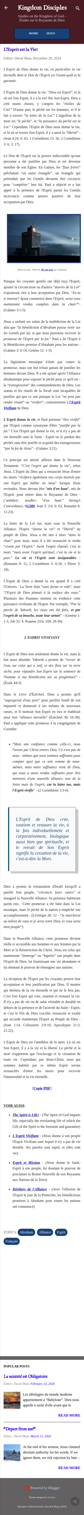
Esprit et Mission (26, 1163)
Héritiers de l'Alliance (30, 1189)
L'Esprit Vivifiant (26, 1136)
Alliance (45, 1232)
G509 (30, 506)
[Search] (77, 9)
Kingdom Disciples (42, 8)
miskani (51, 1497)
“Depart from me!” (19, 1429)
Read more (69, 1415)
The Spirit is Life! (26, 1115)
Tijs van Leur (47, 269)
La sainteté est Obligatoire (25, 1376)
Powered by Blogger (42, 1488)
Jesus (50, 33)
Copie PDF (42, 1088)
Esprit (61, 1232)
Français (12, 1241)
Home (33, 33)
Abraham (26, 1232)
